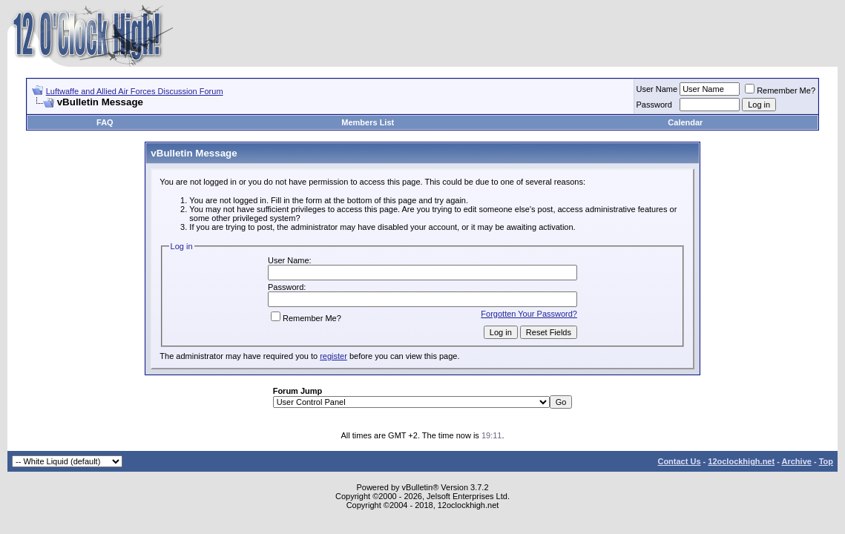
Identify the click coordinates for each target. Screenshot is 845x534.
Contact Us (678, 461)
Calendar (685, 122)
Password (654, 104)
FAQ (105, 122)
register (333, 356)
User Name (657, 89)
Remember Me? (780, 90)
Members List (367, 122)
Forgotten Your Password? (529, 313)
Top (826, 461)
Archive (797, 461)
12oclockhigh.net (741, 461)
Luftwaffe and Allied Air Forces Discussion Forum (134, 91)
